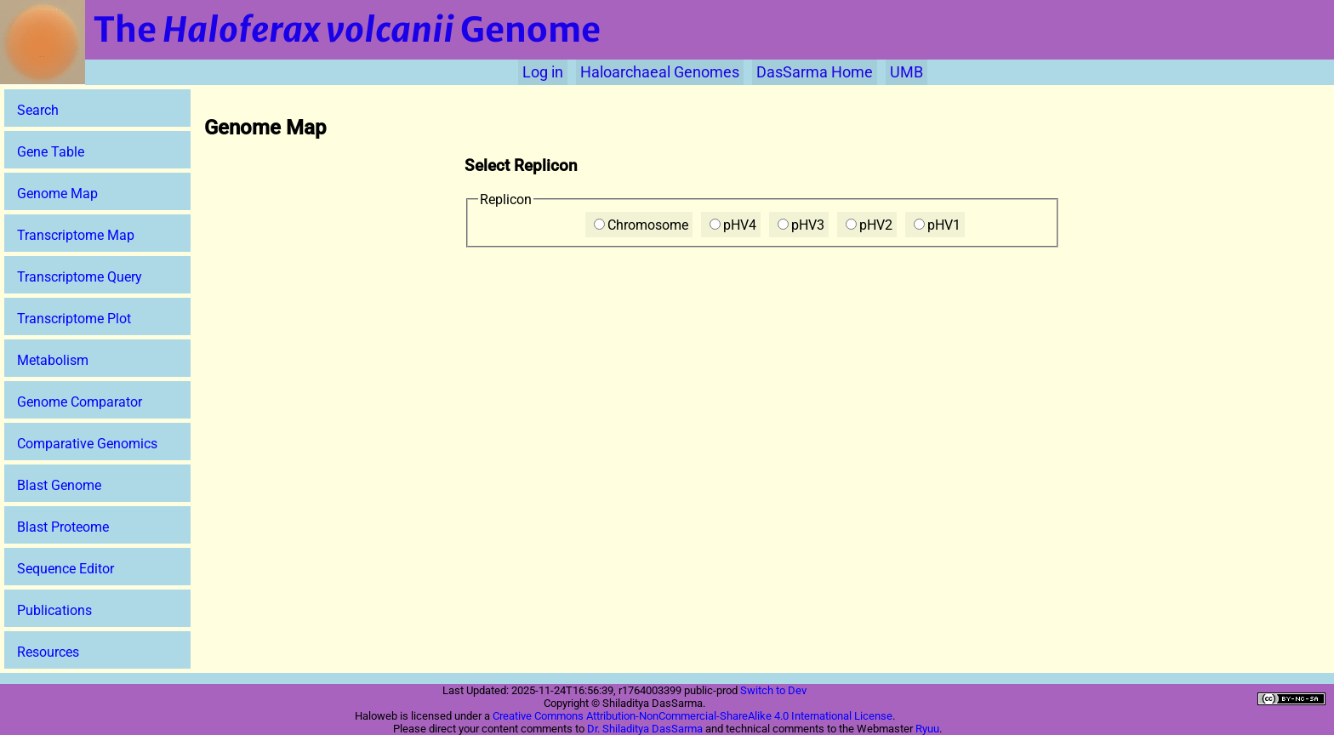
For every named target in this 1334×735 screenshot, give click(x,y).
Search (38, 110)
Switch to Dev (773, 690)
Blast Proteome (63, 527)
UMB (906, 72)
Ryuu (927, 728)
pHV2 (869, 225)
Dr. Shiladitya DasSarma (645, 728)
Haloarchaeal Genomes (659, 72)
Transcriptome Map (75, 235)
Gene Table (50, 152)
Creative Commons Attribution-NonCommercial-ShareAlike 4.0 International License (692, 715)
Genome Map (57, 193)
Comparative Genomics (87, 444)
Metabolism (52, 360)
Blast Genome (59, 485)
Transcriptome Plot (74, 319)
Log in (542, 72)
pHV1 (937, 225)
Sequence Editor (65, 569)
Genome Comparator (79, 402)
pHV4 (733, 225)
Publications (54, 610)
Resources (48, 652)
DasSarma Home (814, 72)
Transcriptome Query (79, 277)
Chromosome (641, 225)
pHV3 (801, 225)
